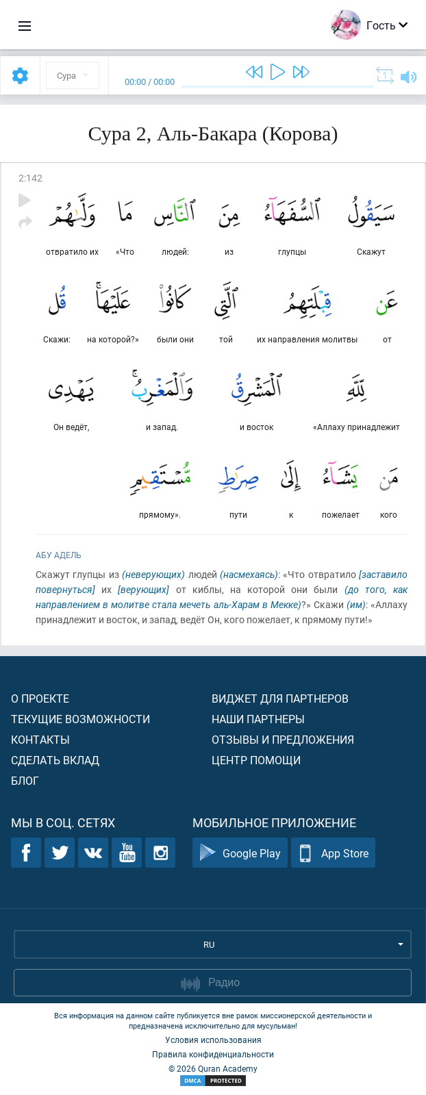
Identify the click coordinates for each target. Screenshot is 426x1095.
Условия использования (213, 1039)
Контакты (40, 739)
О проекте (40, 698)
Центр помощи (256, 760)
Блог (25, 780)
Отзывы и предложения (283, 739)
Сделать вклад (55, 760)
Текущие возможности (80, 719)
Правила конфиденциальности (213, 1053)
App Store (333, 853)
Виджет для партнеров (280, 698)
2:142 (30, 177)
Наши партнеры (258, 719)
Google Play (240, 853)
